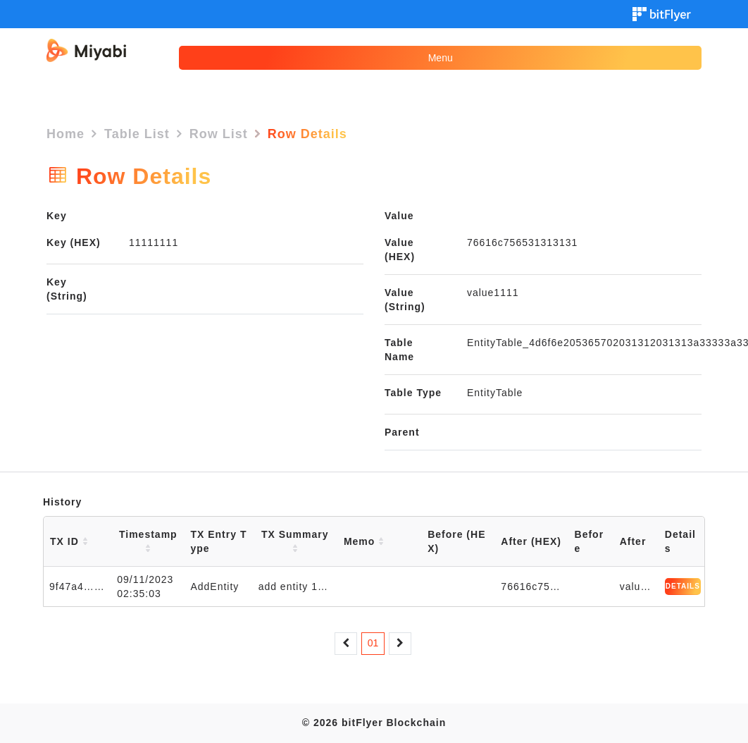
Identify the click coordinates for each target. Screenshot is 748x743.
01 (373, 643)
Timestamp (148, 541)
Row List (218, 134)
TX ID (69, 541)
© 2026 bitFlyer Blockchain (374, 722)
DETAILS (683, 586)
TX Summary (295, 541)
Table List (137, 134)
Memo (364, 541)
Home (65, 134)
